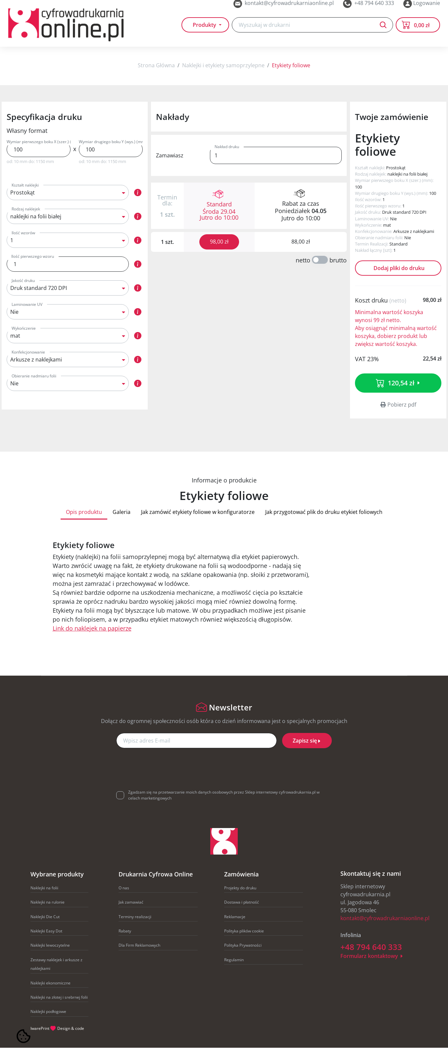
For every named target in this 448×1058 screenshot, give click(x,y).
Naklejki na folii (44, 898)
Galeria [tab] (121, 522)
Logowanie (421, 8)
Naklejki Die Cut (45, 927)
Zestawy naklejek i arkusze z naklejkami (56, 974)
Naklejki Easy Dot (46, 941)
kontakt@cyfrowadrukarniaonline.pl (384, 928)
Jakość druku (23, 291)
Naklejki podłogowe (48, 1022)
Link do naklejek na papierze (92, 638)
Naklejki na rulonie (47, 912)
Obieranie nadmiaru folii (34, 386)
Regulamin (234, 970)
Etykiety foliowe (291, 75)
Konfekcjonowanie (28, 362)
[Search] (312, 33)
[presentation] (224, 777)
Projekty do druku (240, 898)
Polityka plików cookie (244, 941)
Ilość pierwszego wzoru (32, 266)
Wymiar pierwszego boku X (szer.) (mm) (39, 152)
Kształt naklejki (25, 195)
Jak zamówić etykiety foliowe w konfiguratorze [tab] (198, 522)
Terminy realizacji (135, 927)
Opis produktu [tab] (84, 522)
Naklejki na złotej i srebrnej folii (59, 1007)
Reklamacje (234, 927)
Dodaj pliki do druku (398, 278)
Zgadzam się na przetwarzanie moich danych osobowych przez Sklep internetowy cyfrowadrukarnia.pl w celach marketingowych (224, 805)
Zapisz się (307, 750)
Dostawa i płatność (241, 912)
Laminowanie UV (27, 314)
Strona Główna (156, 75)
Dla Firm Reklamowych (139, 955)
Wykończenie (24, 338)
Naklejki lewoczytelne (50, 955)
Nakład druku (227, 157)
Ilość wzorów (23, 243)
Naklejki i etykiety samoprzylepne (223, 75)
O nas (124, 898)
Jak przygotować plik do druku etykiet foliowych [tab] (323, 522)
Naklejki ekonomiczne (50, 993)
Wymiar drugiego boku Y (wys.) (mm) (111, 152)
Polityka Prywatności (243, 955)
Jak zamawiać (131, 912)
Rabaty (125, 941)
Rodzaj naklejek (26, 219)
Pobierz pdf (398, 414)
